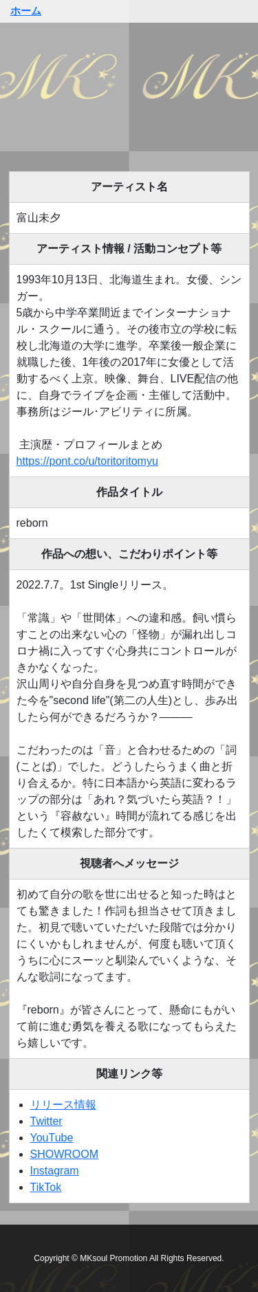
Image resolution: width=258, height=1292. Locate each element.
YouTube (52, 1137)
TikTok (46, 1187)
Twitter (46, 1121)
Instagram (54, 1170)
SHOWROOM (64, 1154)
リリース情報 (63, 1104)
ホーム (25, 11)
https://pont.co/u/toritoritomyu (87, 461)
